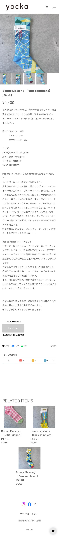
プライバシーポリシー (29, 506)
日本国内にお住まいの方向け (13, 327)
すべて (9, 352)
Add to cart (13, 320)
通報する (54, 338)
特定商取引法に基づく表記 (29, 513)
